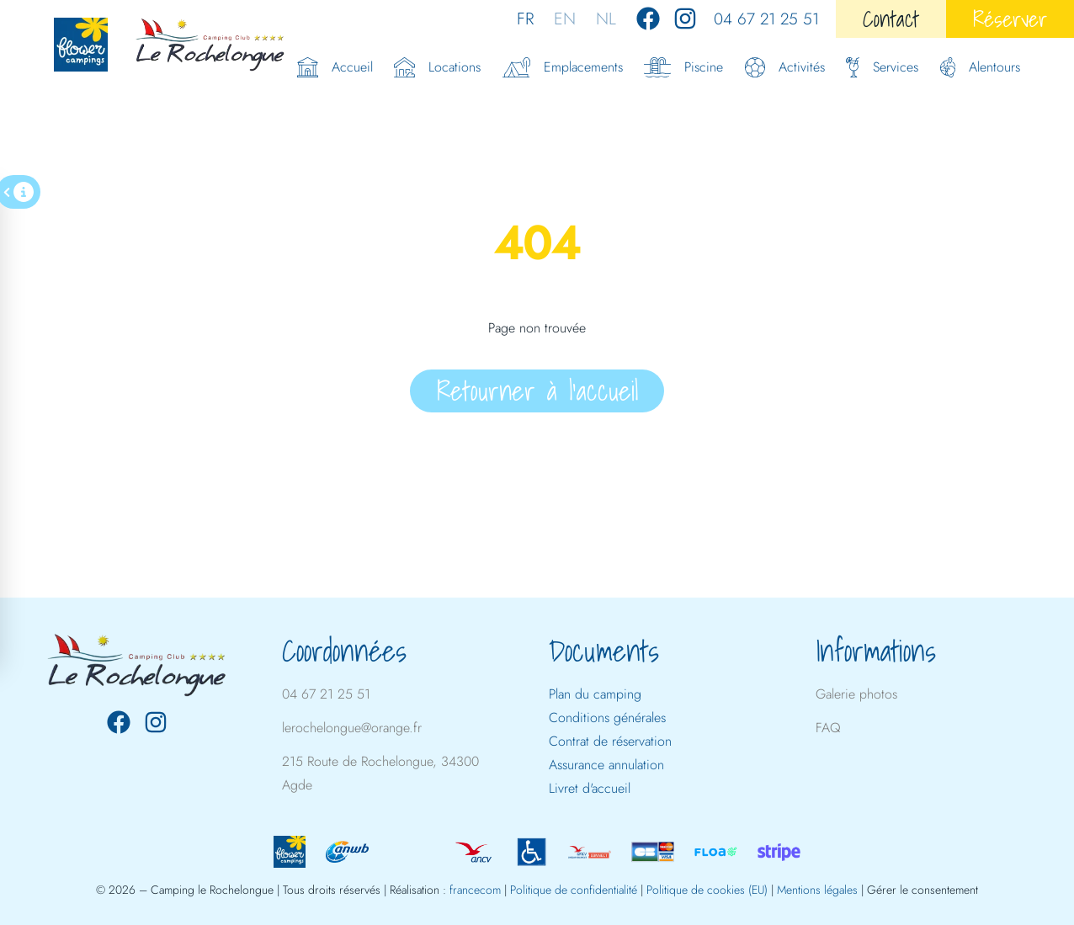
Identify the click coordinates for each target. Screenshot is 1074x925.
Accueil (335, 67)
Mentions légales (817, 889)
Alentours (980, 67)
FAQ (828, 727)
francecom (475, 889)
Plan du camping (595, 694)
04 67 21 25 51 (766, 19)
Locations (437, 67)
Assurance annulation (606, 764)
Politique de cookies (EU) (707, 889)
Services (882, 67)
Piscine (683, 67)
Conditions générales (607, 717)
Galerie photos (856, 694)
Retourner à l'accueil (537, 390)
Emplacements (562, 67)
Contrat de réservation (610, 741)
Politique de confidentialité (573, 889)
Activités (785, 67)
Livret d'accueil (589, 788)
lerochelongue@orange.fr (352, 727)
